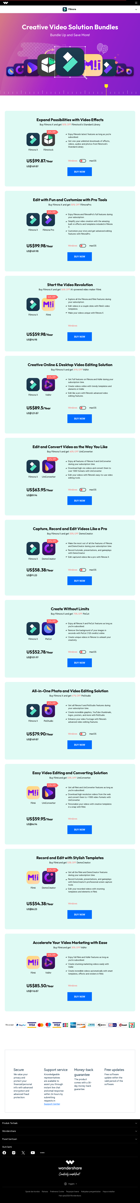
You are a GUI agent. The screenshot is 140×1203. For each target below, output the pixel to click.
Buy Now (79, 171)
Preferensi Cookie (57, 1192)
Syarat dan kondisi (32, 1192)
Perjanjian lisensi (72, 1192)
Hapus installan (109, 1192)
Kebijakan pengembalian (91, 1192)
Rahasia (45, 1192)
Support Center (52, 1104)
